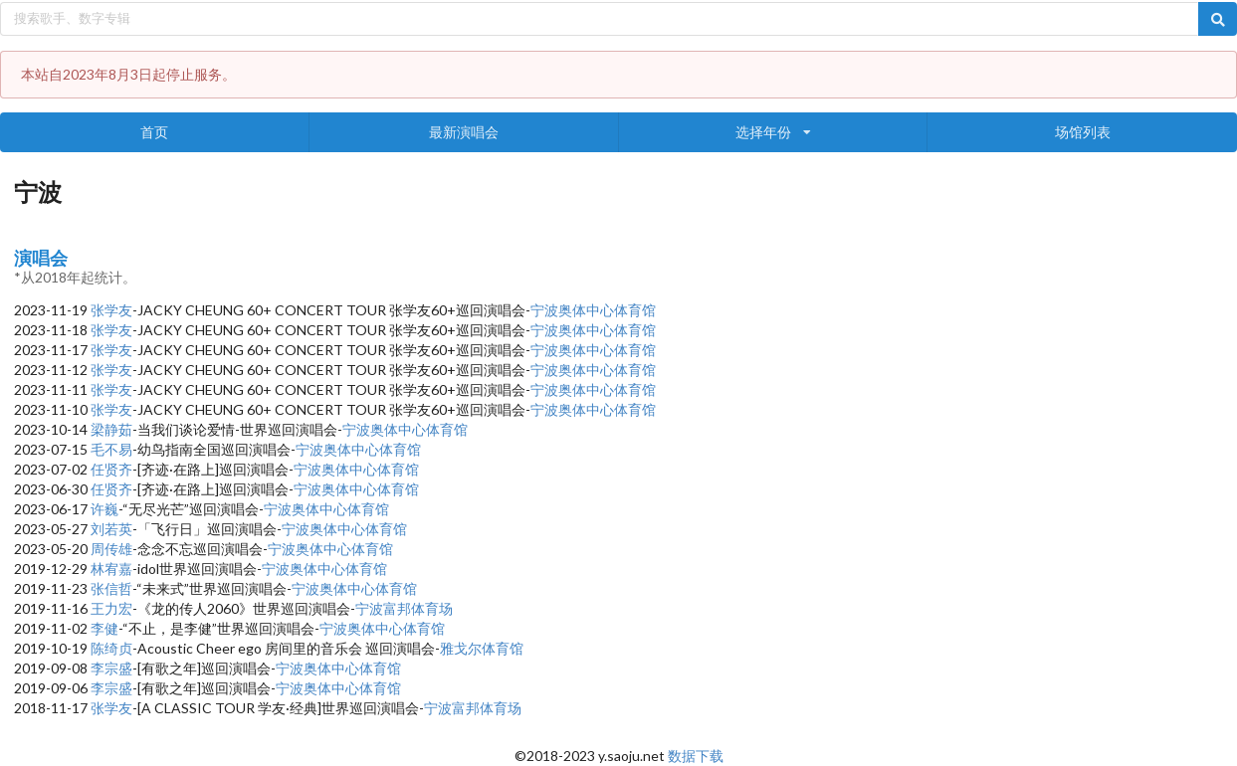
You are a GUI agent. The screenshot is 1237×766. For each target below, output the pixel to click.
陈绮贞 (111, 648)
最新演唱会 (464, 131)
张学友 (111, 309)
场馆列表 (1083, 131)
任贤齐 (111, 469)
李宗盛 (111, 668)
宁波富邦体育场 (404, 608)
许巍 (104, 508)
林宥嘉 (111, 568)
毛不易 (111, 449)
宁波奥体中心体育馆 (593, 309)
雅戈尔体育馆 (481, 648)
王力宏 (111, 608)
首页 (154, 131)
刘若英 (111, 528)
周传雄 (111, 548)
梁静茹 (111, 429)
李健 (104, 628)
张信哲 (111, 588)
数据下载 (695, 755)
